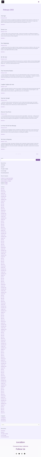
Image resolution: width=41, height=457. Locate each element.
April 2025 (2, 207)
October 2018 (3, 327)
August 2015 (3, 386)
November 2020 (3, 289)
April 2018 (2, 337)
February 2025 (3, 210)
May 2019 (2, 316)
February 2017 (3, 358)
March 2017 (3, 357)
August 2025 (3, 201)
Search (2, 158)
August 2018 (3, 330)
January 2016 (3, 378)
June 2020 (2, 296)
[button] (39, 2)
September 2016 (3, 366)
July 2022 (2, 258)
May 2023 (2, 242)
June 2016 (2, 371)
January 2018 (3, 341)
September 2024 (3, 218)
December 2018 (3, 324)
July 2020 (2, 295)
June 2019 (2, 315)
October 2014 (3, 401)
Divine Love (4, 29)
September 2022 (3, 255)
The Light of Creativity (4, 168)
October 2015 (3, 383)
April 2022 (2, 262)
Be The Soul (4, 57)
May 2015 (2, 391)
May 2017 (2, 354)
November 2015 (3, 381)
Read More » (3, 24)
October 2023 (3, 235)
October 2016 (3, 364)
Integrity (6, 182)
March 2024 (3, 227)
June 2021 (2, 278)
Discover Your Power (6, 112)
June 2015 (2, 389)
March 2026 (3, 190)
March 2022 (3, 264)
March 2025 (3, 208)
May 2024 (2, 224)
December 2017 (3, 343)
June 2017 (2, 352)
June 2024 (2, 222)
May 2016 (2, 372)
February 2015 (3, 395)
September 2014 (3, 403)
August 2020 (3, 293)
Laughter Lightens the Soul (7, 84)
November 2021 (3, 270)
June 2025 (2, 204)
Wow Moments (3, 420)
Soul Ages (3, 15)
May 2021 (2, 279)
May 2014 (2, 409)
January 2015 (3, 397)
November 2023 (3, 233)
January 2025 (3, 211)
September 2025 (3, 199)
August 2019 (3, 312)
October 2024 (3, 216)
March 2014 (3, 412)
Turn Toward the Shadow (7, 70)
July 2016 (2, 369)
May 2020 (2, 298)
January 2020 (3, 304)
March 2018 (3, 338)
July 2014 (2, 406)
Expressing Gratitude (9, 178)
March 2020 (3, 301)
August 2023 (3, 238)
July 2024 (2, 221)
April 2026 (2, 188)
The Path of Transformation (7, 179)
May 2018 (2, 335)
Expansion (2, 166)
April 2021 (2, 281)
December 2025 (3, 194)
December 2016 (3, 361)
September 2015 (3, 384)
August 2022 (3, 256)
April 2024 (2, 225)
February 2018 (3, 340)
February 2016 (3, 377)
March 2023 (3, 245)
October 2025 (3, 197)
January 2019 (3, 323)
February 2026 (3, 191)
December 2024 (3, 213)
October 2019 (3, 309)
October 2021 (3, 272)
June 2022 (2, 259)
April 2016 (2, 374)
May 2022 (2, 261)
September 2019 (3, 310)
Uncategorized (3, 417)
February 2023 (3, 247)
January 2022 (3, 267)
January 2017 (3, 360)
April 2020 (2, 299)
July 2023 (2, 239)
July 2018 (2, 332)
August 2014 (3, 405)
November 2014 (3, 400)
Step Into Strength (5, 98)
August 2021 (3, 275)
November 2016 (3, 363)
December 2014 (3, 398)
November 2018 (3, 326)
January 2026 (3, 193)
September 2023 (3, 236)
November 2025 (3, 196)
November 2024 (3, 214)
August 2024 (3, 219)
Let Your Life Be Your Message (8, 125)
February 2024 (3, 228)
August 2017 (3, 349)
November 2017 (3, 344)
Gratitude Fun (3, 178)
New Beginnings (5, 43)
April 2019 (2, 318)
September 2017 (3, 347)
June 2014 (2, 408)
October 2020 (3, 290)
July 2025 (2, 202)
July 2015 (2, 388)
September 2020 (3, 292)
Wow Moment (3, 419)
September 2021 (3, 273)
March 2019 (3, 320)
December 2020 (3, 287)
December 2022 (3, 250)
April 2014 (2, 411)
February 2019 (3, 321)
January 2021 (3, 286)
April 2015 (2, 392)
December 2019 (3, 306)
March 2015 (3, 394)
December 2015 (3, 380)
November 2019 (3, 307)
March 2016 (3, 375)
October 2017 (3, 346)
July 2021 (2, 276)
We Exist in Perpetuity (6, 139)
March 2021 (3, 282)
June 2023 (2, 241)
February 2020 (3, 303)
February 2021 (3, 284)
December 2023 (3, 231)
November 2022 (3, 252)
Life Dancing (3, 164)
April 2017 (2, 355)
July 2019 (2, 313)
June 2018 (2, 333)
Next (37, 153)
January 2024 (3, 230)
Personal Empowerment (5, 172)
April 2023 (2, 244)
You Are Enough (3, 170)
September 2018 (3, 329)
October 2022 (3, 253)
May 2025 (2, 205)
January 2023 (3, 248)
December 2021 (3, 269)
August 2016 (3, 367)
